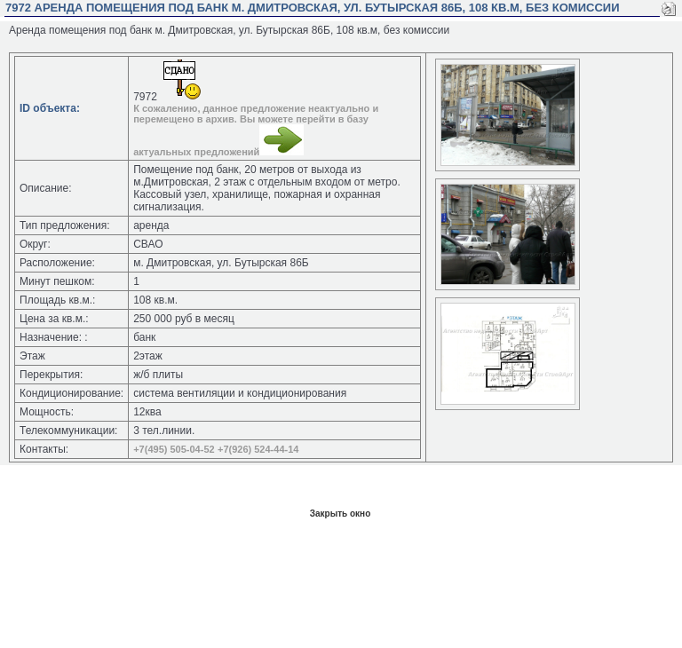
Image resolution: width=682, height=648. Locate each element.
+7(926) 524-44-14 (258, 449)
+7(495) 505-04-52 (173, 449)
